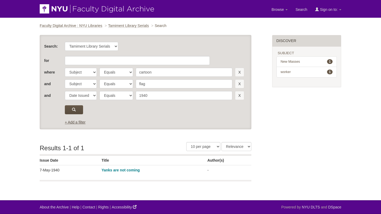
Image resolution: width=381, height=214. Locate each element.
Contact (88, 207)
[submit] (74, 109)
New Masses (307, 61)
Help (75, 207)
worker (307, 72)
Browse (279, 9)
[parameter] (81, 72)
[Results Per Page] (203, 146)
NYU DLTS (311, 207)
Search (301, 9)
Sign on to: (328, 9)
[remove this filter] (239, 72)
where (49, 72)
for (46, 60)
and (47, 84)
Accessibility (124, 207)
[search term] (184, 72)
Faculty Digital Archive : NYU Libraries (71, 26)
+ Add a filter (75, 122)
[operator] (116, 72)
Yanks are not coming (121, 170)
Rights (103, 207)
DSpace (334, 207)
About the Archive (54, 207)
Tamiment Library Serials (128, 26)
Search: (51, 46)
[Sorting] (236, 146)
